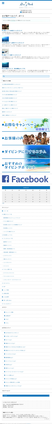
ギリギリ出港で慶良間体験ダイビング (9, 94)
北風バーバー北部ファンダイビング (12, 55)
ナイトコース (6, 265)
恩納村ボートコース (7, 245)
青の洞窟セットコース (7, 228)
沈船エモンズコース (7, 259)
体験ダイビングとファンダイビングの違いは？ (16, 350)
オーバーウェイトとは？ (11, 361)
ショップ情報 (6, 290)
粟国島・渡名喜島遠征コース (9, 248)
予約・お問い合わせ (7, 300)
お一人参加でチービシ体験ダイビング (9, 104)
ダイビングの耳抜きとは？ (11, 378)
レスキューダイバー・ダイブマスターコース (12, 279)
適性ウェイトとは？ (10, 368)
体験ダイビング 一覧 (7, 214)
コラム (7, 322)
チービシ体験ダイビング (8, 221)
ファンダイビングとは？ (11, 354)
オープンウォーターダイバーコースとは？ (15, 371)
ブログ (7, 319)
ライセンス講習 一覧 (7, 269)
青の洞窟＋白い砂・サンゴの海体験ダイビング (12, 224)
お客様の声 (8, 315)
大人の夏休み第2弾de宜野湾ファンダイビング (11, 84)
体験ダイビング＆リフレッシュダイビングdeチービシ (12, 87)
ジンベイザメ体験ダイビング (9, 231)
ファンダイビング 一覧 (8, 238)
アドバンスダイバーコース (8, 276)
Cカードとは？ (9, 339)
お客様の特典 (6, 293)
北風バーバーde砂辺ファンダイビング (12, 30)
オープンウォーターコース (8, 272)
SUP (4, 286)
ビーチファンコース (7, 255)
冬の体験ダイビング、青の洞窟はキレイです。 (14, 68)
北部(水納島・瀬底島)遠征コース (9, 252)
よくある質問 (6, 296)
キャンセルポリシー (7, 303)
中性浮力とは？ (9, 364)
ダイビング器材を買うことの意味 (13, 382)
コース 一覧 (5, 210)
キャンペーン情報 (9, 312)
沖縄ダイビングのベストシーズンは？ (14, 385)
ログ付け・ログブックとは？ (12, 336)
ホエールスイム (6, 283)
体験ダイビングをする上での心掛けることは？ (16, 346)
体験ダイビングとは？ (10, 343)
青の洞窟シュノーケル (7, 234)
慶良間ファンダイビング (7, 111)
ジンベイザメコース (7, 262)
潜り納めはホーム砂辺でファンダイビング (13, 42)
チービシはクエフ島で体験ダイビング (9, 101)
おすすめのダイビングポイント (12, 332)
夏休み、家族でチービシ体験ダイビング (10, 108)
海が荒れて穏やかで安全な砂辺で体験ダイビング (11, 91)
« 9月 (3, 203)
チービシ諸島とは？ (10, 375)
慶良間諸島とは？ (9, 357)
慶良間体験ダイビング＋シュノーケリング (11, 217)
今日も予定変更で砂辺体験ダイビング (9, 98)
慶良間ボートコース (7, 241)
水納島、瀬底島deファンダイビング (9, 115)
